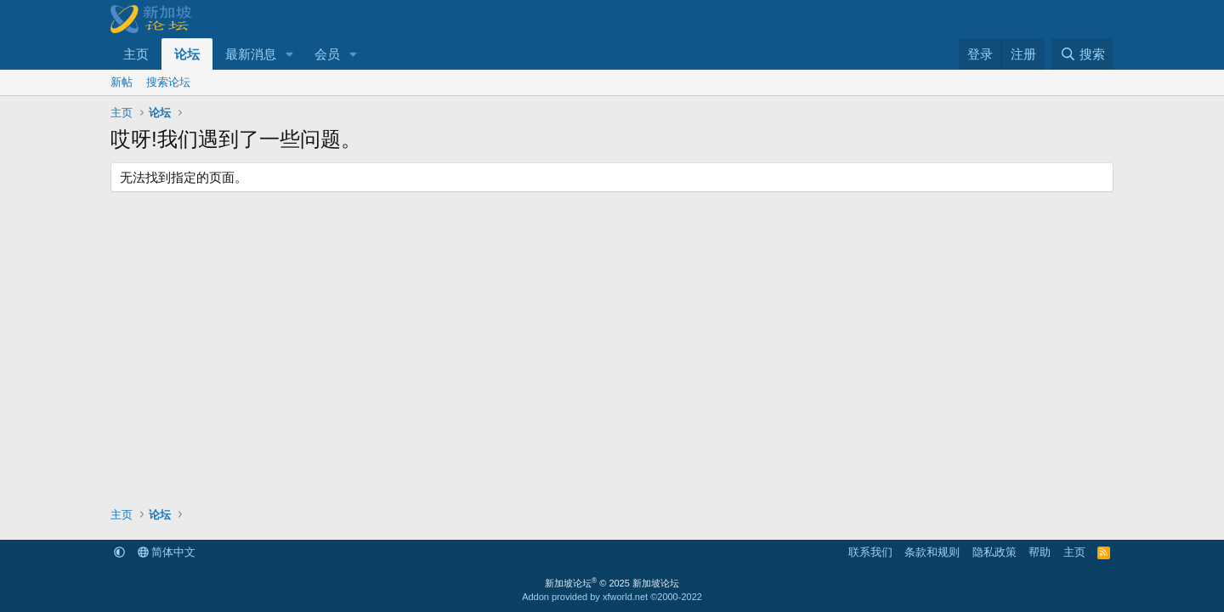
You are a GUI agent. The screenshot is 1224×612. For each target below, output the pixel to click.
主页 (136, 54)
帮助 (1039, 552)
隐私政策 (994, 552)
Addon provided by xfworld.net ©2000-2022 (612, 597)
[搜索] (1082, 54)
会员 (327, 54)
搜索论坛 (168, 82)
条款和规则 (932, 552)
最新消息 (250, 54)
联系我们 (870, 552)
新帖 (121, 82)
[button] (290, 54)
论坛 (187, 54)
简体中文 (167, 552)
